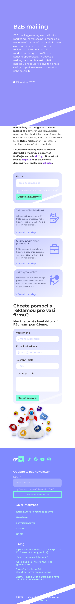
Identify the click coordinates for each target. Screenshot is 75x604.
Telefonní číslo (24, 360)
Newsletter (22, 517)
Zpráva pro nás (25, 373)
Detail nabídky (27, 263)
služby (38, 156)
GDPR (19, 534)
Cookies (20, 528)
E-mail (20, 176)
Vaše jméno (23, 333)
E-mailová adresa (26, 346)
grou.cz (43, 600)
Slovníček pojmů (25, 523)
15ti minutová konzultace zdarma (35, 511)
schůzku (47, 163)
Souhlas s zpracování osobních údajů (40, 190)
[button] (38, 263)
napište (26, 159)
